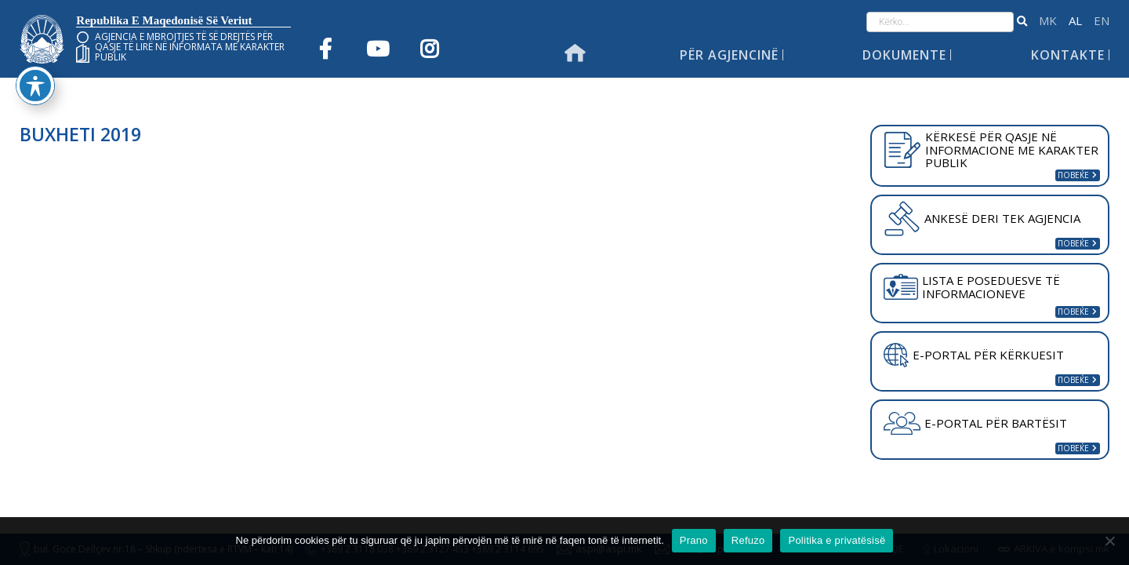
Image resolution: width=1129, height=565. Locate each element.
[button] (1022, 22)
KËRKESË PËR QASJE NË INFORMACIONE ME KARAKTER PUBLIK (991, 149)
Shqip (1075, 21)
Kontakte (1068, 55)
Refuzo (748, 540)
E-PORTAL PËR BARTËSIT (975, 424)
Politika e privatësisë (836, 540)
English (1101, 21)
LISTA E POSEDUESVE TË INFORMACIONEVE (972, 286)
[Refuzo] (1109, 541)
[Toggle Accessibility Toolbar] (35, 58)
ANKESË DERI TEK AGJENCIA (982, 218)
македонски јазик (1048, 21)
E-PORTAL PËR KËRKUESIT (974, 355)
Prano (694, 540)
